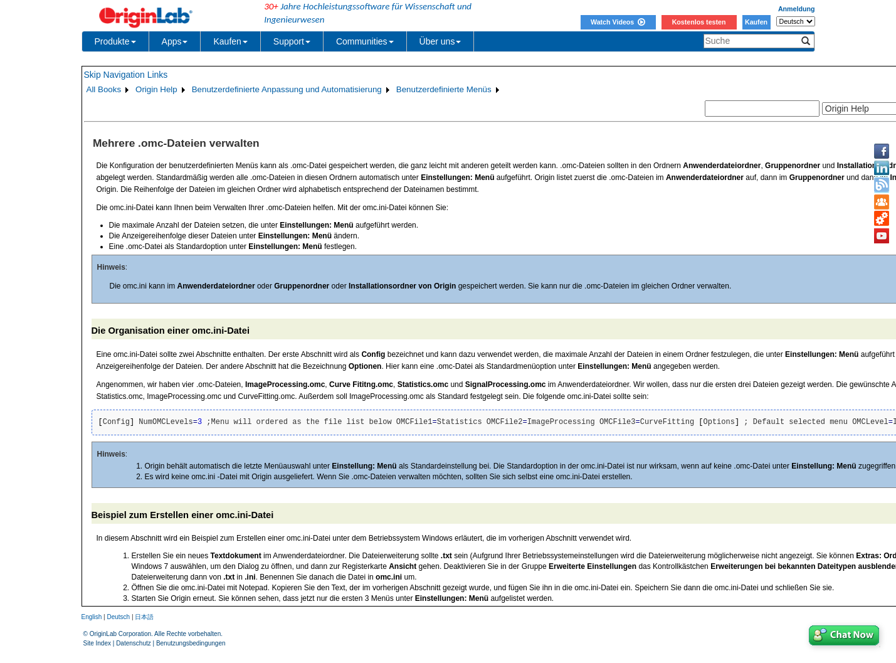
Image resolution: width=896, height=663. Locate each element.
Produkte (115, 41)
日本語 (144, 616)
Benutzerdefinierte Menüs (444, 89)
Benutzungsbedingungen (191, 643)
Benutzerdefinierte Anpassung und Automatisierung (287, 89)
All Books (104, 89)
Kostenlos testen (699, 22)
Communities (365, 41)
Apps (175, 41)
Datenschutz (133, 643)
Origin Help (156, 89)
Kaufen (756, 22)
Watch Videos (618, 22)
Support (291, 41)
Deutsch (118, 616)
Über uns (440, 41)
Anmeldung (796, 9)
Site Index (97, 643)
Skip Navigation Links (126, 75)
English (92, 616)
